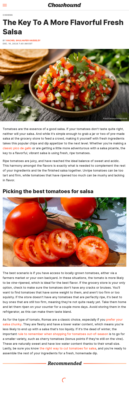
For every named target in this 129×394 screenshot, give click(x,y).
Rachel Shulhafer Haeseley (23, 40)
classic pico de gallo (17, 148)
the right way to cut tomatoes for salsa (68, 348)
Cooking (8, 15)
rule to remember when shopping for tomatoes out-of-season (63, 334)
